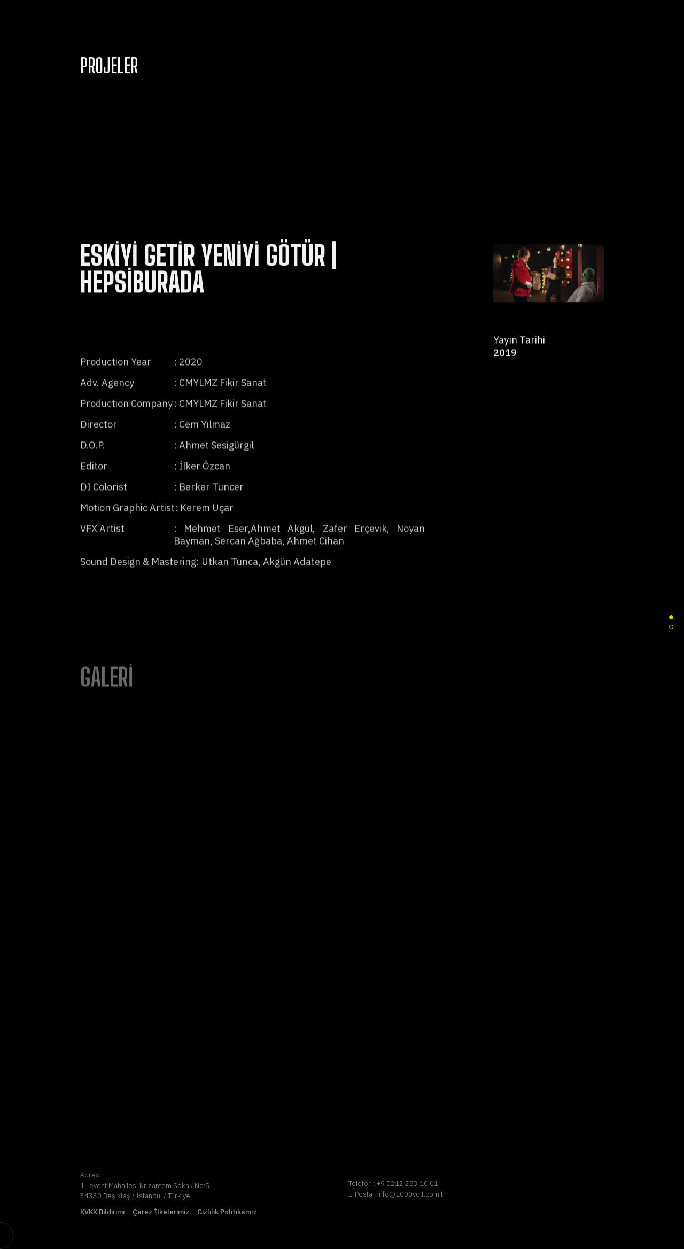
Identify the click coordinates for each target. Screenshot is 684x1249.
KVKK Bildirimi (102, 1211)
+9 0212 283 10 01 (407, 1183)
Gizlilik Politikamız (227, 1211)
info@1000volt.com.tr (411, 1194)
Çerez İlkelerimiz (161, 1211)
